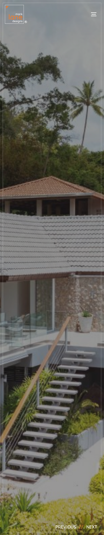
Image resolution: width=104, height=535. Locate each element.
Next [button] (91, 527)
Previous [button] (66, 527)
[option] (52, 267)
